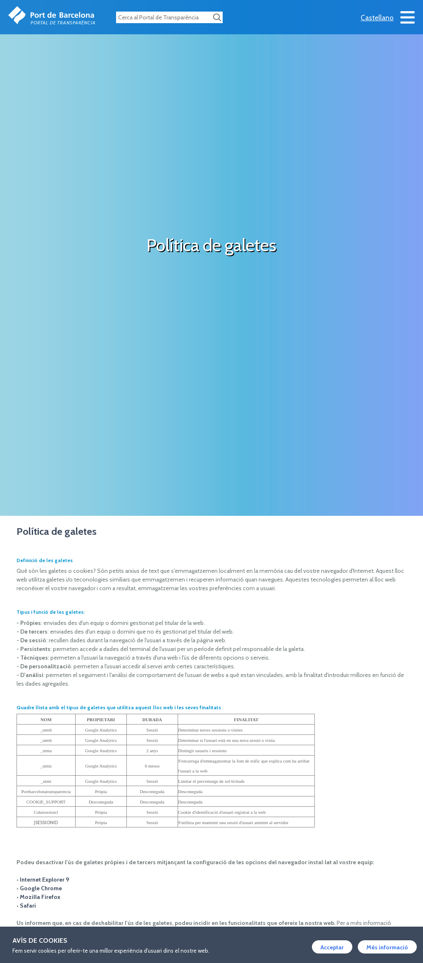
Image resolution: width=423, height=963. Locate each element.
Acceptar (332, 947)
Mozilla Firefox (40, 897)
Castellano (377, 18)
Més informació (387, 947)
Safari (28, 905)
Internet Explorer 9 (44, 879)
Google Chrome (41, 888)
